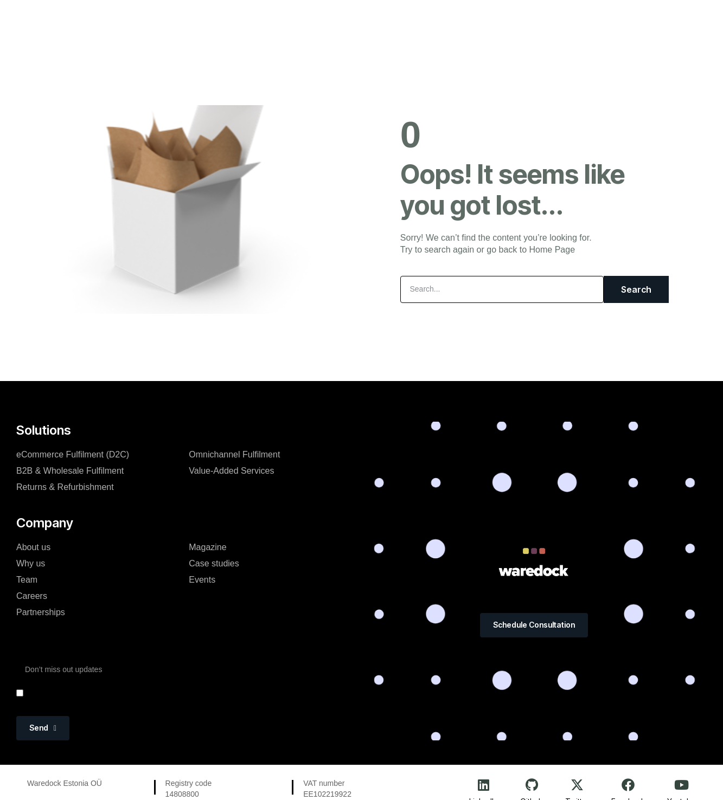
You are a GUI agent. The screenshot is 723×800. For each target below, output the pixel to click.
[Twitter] (577, 784)
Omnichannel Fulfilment (234, 454)
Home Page (552, 249)
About (315, 18)
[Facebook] (628, 784)
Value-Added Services (231, 470)
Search (636, 289)
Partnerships (40, 612)
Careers (31, 596)
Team (26, 579)
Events (414, 18)
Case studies (214, 563)
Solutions (266, 18)
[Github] (531, 784)
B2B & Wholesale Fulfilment (70, 470)
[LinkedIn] (483, 784)
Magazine (364, 18)
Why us (30, 563)
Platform (213, 18)
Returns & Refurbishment (65, 487)
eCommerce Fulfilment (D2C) (72, 454)
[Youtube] (681, 784)
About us (33, 547)
